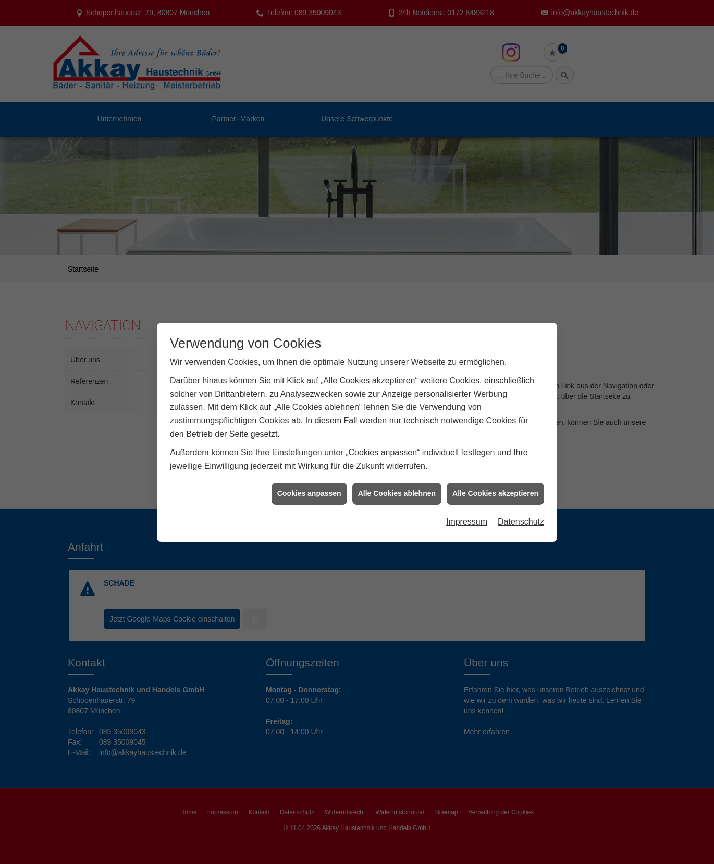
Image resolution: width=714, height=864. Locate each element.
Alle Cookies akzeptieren (495, 475)
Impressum (466, 503)
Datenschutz (521, 503)
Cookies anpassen (309, 475)
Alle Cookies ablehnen (397, 475)
